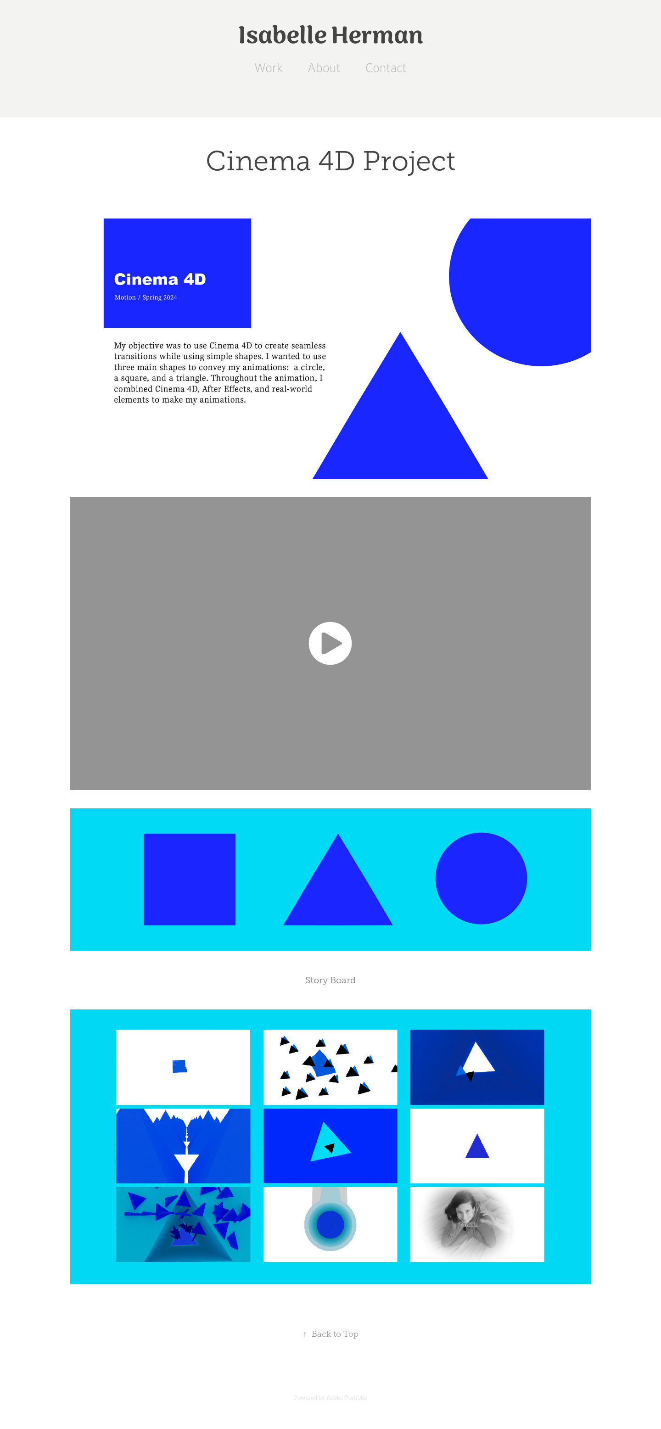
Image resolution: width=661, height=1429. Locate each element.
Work (268, 67)
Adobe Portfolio (346, 1398)
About (324, 67)
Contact (386, 67)
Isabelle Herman (330, 36)
